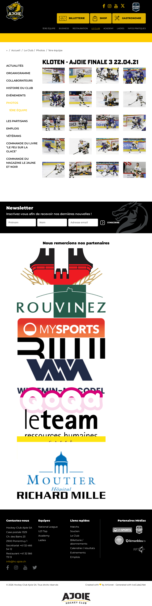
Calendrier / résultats (82, 549)
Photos (40, 51)
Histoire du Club (19, 89)
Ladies (120, 29)
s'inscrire (111, 223)
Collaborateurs (19, 81)
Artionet (109, 586)
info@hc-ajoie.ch (16, 562)
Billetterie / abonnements (78, 543)
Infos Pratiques (137, 29)
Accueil (15, 51)
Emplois (12, 129)
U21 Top (42, 532)
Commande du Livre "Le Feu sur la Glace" (22, 148)
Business (64, 29)
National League (48, 528)
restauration (80, 29)
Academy (108, 29)
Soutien (75, 532)
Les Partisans (17, 122)
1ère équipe (48, 29)
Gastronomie (128, 20)
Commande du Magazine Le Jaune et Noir (21, 164)
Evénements (16, 96)
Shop (99, 19)
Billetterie (72, 19)
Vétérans (13, 137)
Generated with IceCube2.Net (131, 586)
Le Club (95, 29)
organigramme (18, 74)
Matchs (74, 528)
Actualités (14, 66)
